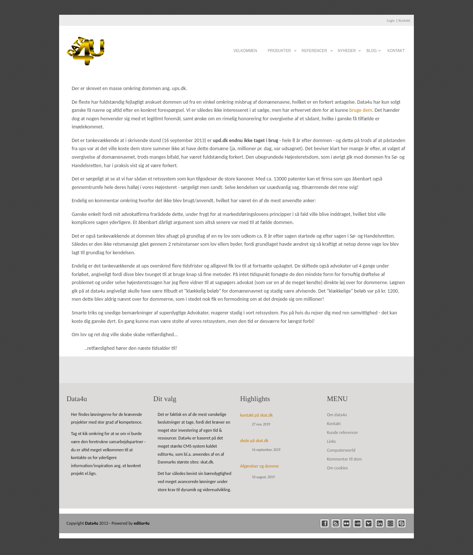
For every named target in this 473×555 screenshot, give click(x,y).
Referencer (314, 53)
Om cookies (337, 467)
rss (336, 523)
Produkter (279, 53)
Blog (372, 53)
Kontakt (404, 20)
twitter (369, 523)
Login (391, 20)
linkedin (380, 523)
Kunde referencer (342, 432)
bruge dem (360, 110)
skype (401, 523)
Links (331, 441)
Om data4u (337, 414)
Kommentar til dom (344, 459)
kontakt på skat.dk (256, 415)
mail (390, 523)
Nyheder (347, 53)
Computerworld (341, 450)
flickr (346, 523)
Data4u (92, 523)
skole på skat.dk (254, 440)
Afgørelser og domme (259, 466)
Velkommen (245, 51)
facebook (325, 523)
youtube (358, 523)
